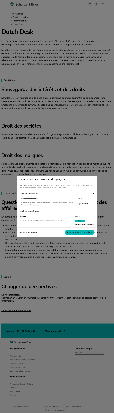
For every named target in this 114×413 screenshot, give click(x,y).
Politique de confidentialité (28, 232)
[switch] (79, 221)
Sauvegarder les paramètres (80, 232)
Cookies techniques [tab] (29, 193)
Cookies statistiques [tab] (29, 211)
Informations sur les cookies (84, 224)
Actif (80, 221)
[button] (57, 193)
